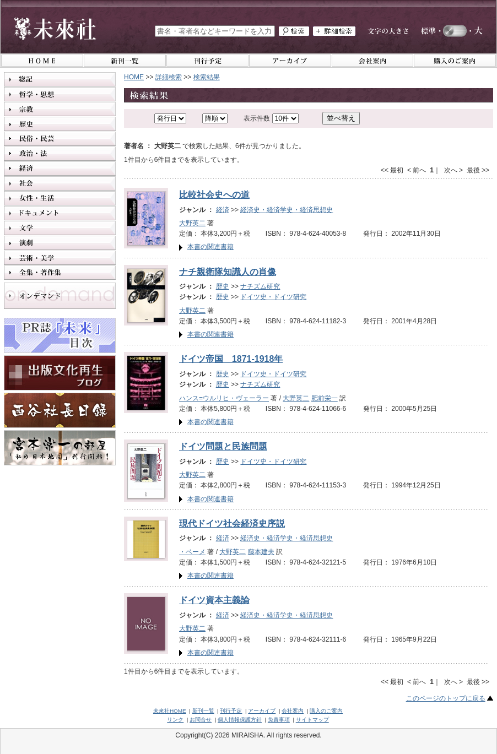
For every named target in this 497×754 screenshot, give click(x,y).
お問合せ (201, 720)
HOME (134, 77)
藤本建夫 (261, 552)
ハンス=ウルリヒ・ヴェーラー (224, 398)
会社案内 (293, 711)
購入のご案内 (326, 711)
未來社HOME (169, 711)
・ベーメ (192, 552)
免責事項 (279, 720)
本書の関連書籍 (210, 247)
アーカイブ (261, 711)
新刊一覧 (203, 711)
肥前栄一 (324, 398)
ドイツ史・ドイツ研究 (273, 297)
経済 (222, 210)
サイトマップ (312, 720)
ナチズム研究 (260, 286)
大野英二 (192, 223)
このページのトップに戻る (445, 698)
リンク (175, 720)
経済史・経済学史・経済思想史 (286, 210)
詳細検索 (168, 77)
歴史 (222, 286)
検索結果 (206, 77)
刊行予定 (231, 711)
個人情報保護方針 (240, 720)
